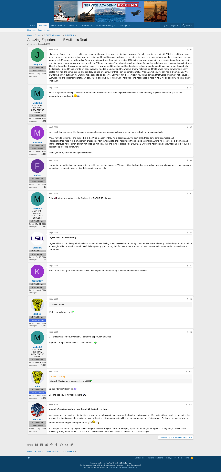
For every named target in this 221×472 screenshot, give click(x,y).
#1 (191, 49)
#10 (190, 371)
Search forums (44, 30)
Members (85, 25)
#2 (191, 88)
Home (32, 25)
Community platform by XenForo (110, 463)
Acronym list (125, 25)
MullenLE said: (56, 377)
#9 (191, 332)
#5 (191, 193)
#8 (191, 299)
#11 (190, 404)
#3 (191, 127)
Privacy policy (170, 458)
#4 (191, 160)
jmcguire (33, 44)
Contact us (139, 458)
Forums (43, 25)
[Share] (187, 49)
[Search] (187, 25)
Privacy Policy (113, 467)
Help (180, 458)
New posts (31, 30)
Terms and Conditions (129, 467)
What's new (56, 25)
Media (71, 25)
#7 (191, 266)
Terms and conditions (154, 458)
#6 (191, 233)
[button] (64, 25)
